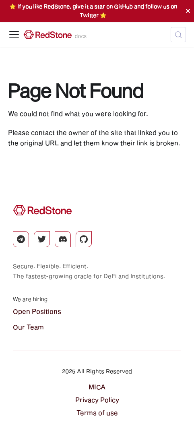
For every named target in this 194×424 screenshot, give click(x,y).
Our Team (28, 327)
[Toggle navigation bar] (14, 35)
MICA (97, 387)
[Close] (188, 11)
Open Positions (37, 311)
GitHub (123, 6)
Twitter (89, 15)
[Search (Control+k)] (178, 34)
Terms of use (97, 412)
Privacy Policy (97, 399)
